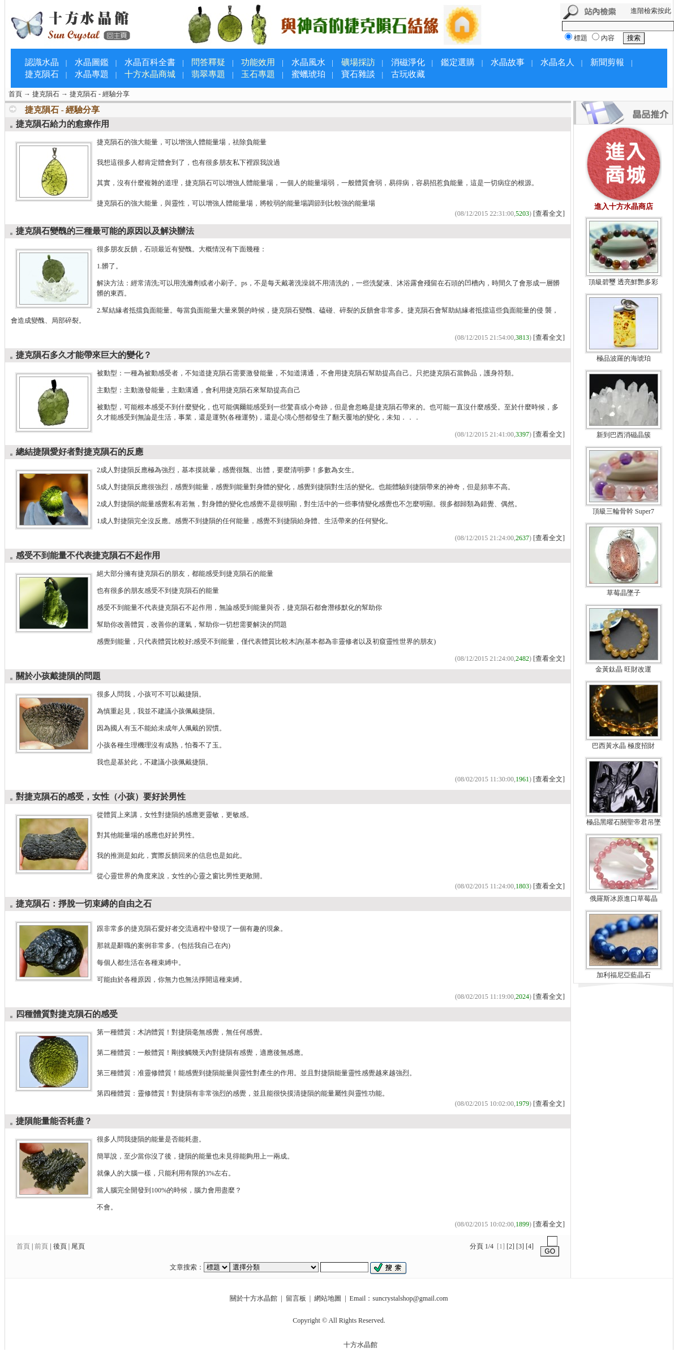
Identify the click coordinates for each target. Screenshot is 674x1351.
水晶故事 (508, 62)
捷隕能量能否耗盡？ (54, 1121)
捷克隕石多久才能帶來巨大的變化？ (84, 355)
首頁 (15, 94)
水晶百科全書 (150, 62)
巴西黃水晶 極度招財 (623, 746)
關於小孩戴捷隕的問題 (58, 676)
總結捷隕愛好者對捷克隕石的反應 (79, 451)
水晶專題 (92, 74)
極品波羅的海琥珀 (623, 358)
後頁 (60, 1246)
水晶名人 (557, 62)
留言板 (296, 1298)
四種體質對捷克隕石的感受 (67, 1014)
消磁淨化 (408, 62)
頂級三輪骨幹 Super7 (623, 511)
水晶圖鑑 (92, 62)
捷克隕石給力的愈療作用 (62, 124)
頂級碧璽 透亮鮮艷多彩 (623, 282)
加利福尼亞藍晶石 (623, 975)
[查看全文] (549, 213)
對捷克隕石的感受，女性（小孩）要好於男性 (101, 796)
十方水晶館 (360, 1345)
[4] (530, 1246)
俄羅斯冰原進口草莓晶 (624, 899)
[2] (510, 1246)
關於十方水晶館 (253, 1298)
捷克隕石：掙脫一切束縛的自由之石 (84, 903)
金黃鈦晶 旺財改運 (623, 669)
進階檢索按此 (650, 11)
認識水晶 (42, 62)
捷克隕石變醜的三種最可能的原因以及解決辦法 (105, 231)
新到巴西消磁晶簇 (623, 435)
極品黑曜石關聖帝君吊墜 (623, 822)
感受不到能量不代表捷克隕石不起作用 (88, 555)
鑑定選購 (458, 62)
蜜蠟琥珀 (308, 74)
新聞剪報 (607, 62)
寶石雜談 (358, 74)
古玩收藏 (408, 74)
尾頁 (78, 1246)
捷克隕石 (42, 74)
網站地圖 (327, 1298)
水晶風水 (308, 62)
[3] (520, 1246)
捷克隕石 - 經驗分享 (100, 94)
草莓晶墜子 (624, 593)
